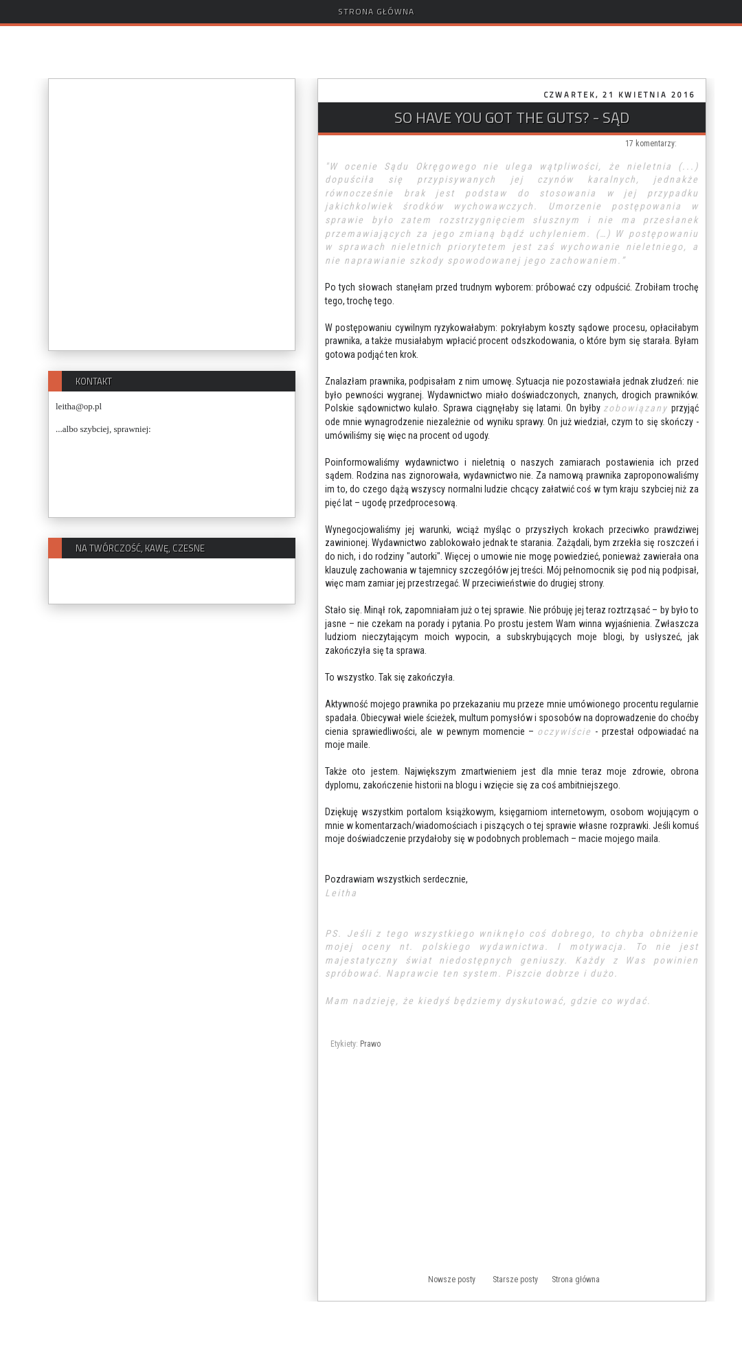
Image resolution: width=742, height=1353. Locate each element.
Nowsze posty (451, 1279)
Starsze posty (515, 1279)
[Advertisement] (512, 1172)
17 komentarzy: (651, 143)
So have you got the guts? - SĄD (511, 117)
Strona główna (376, 11)
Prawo (370, 1044)
